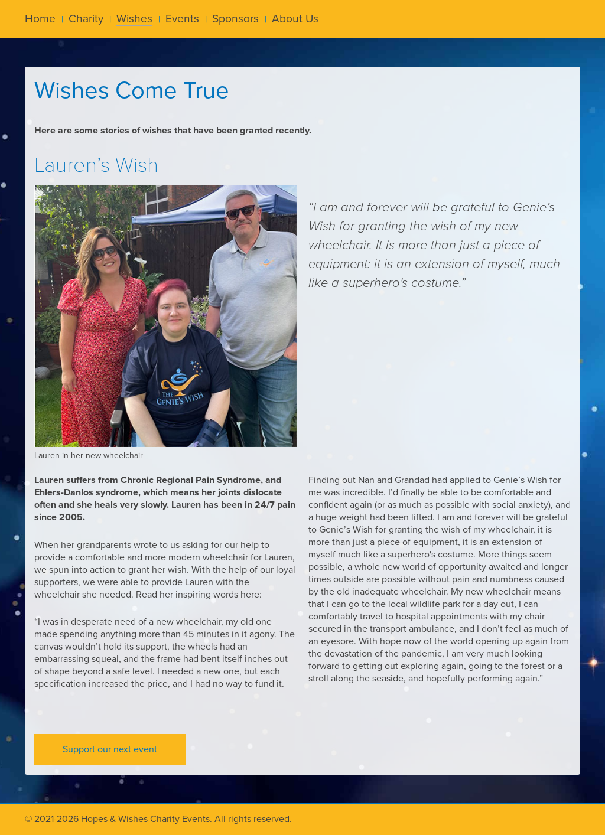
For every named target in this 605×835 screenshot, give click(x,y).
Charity (86, 18)
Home (40, 18)
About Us (295, 18)
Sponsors (235, 18)
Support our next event (110, 749)
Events (182, 18)
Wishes (134, 18)
